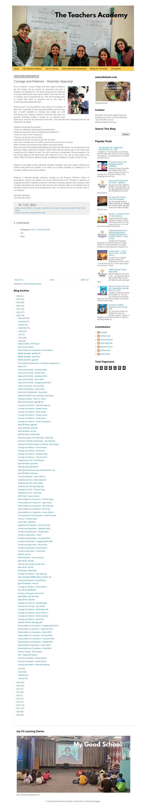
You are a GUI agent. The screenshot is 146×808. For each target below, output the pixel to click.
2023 (18, 306)
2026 (18, 296)
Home (16, 69)
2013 (18, 702)
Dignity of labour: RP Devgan (28, 344)
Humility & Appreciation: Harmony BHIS (32, 548)
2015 (18, 695)
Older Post (85, 280)
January (21, 678)
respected (64, 208)
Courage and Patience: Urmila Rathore (32, 587)
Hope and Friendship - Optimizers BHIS (32, 376)
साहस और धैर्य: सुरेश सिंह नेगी (27, 590)
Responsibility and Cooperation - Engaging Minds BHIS (38, 626)
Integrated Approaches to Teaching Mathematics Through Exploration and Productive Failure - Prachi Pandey (118, 235)
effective (30, 208)
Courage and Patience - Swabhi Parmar (32, 409)
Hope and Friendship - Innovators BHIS (32, 370)
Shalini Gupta (105, 354)
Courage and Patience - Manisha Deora (32, 415)
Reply (22, 236)
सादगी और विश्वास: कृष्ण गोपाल (28, 464)
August (21, 331)
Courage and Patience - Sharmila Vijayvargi (34, 405)
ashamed (23, 208)
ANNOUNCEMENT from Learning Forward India (35, 396)
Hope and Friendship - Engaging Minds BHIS (34, 383)
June (20, 338)
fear (52, 208)
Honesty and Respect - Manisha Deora (32, 658)
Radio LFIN (22, 366)
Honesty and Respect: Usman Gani (31, 593)
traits (83, 208)
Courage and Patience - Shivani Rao (31, 451)
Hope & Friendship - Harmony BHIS (31, 386)
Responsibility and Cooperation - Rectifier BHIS (35, 642)
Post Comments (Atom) (32, 284)
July (20, 334)
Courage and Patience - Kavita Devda (32, 418)
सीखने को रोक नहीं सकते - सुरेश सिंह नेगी (30, 402)
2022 (18, 309)
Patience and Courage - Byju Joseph (31, 606)
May (20, 341)
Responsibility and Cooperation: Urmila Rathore (35, 350)
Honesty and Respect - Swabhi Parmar (32, 661)
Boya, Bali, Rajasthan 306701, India (33, 212)
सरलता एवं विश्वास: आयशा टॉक (28, 428)
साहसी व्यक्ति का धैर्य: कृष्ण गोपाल (28, 597)
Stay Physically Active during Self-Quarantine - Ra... (37, 470)
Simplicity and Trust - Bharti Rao (30, 493)
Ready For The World (98, 69)
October (21, 325)
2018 (18, 686)
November (22, 322)
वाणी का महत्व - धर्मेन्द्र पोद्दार (26, 522)
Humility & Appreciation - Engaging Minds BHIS (35, 541)
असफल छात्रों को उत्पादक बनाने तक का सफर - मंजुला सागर (118, 182)
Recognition (116, 69)
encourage (37, 208)
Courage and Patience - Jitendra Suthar (32, 457)
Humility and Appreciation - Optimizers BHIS (34, 529)
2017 (18, 689)
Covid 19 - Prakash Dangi (27, 519)
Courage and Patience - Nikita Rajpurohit (33, 609)
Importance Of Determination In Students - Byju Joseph (38, 444)
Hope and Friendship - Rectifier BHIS (31, 373)
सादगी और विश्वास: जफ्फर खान (28, 473)
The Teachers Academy (32, 69)
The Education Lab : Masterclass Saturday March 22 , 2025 (111, 148)
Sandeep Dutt (105, 350)
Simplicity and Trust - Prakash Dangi (31, 490)
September (22, 328)
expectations (45, 208)
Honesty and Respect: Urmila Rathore (32, 580)
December (22, 318)
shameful (71, 208)
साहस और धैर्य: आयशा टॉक (26, 600)
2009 (18, 715)
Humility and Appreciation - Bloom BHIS (32, 545)
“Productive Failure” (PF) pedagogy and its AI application (117, 164)
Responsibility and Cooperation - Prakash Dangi (35, 499)
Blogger (97, 801)
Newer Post (19, 280)
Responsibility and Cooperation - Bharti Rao (34, 509)
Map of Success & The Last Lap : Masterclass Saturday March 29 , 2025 (118, 288)
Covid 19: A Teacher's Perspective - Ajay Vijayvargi (36, 441)
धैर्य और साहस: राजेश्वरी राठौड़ (27, 571)
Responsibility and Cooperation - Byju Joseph (34, 503)
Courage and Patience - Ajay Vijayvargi (32, 574)
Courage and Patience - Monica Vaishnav (33, 616)
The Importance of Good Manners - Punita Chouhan (37, 515)
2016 (18, 692)
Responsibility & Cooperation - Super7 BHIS (34, 645)
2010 (18, 712)
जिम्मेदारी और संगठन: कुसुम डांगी (28, 360)
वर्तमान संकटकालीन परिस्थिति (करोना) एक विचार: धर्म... (35, 577)
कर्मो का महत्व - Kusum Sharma (28, 496)
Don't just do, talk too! (26, 347)
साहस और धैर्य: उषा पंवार (25, 567)
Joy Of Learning (52, 69)
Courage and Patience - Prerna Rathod (32, 447)
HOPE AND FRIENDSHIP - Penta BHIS (32, 392)
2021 (18, 312)
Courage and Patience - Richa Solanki (32, 412)
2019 (18, 682)
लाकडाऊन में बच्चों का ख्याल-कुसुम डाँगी (30, 622)
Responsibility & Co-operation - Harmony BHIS (35, 635)
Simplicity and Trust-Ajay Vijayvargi (31, 486)
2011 (18, 708)
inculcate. (57, 208)
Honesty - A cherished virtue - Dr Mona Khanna (118, 215)
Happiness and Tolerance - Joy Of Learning (34, 525)
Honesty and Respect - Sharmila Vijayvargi (33, 665)
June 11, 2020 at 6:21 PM (40, 230)
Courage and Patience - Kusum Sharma (32, 613)
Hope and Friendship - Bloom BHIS (31, 379)
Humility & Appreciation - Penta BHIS (31, 551)
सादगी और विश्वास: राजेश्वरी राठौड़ (28, 434)
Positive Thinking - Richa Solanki (30, 652)
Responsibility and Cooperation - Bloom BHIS (34, 632)
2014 (18, 699)
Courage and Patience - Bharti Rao (31, 619)
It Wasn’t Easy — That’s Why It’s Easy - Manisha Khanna (117, 253)
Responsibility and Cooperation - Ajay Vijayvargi (35, 506)
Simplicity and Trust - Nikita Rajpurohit (32, 480)
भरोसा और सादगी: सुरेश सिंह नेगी (28, 467)
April (20, 669)
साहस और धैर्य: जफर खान (26, 561)
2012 (18, 705)
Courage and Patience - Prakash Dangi (32, 603)
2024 (18, 302)
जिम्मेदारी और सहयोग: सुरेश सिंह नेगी (29, 354)
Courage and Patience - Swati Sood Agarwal (34, 422)
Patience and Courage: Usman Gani (31, 564)
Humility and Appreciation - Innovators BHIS (34, 538)
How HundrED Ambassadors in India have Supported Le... (39, 363)
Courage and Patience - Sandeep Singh (32, 454)
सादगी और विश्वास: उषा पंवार (27, 431)
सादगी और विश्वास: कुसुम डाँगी (27, 425)
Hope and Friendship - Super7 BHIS (31, 389)
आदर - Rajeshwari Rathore (27, 655)
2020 (18, 315)
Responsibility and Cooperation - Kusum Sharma (36, 512)
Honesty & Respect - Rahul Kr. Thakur (32, 399)
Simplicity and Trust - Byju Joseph (30, 483)
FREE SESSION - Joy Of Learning (30, 558)
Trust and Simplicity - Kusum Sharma (31, 477)
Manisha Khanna (106, 347)
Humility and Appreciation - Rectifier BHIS (33, 532)
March (20, 672)
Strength (78, 208)
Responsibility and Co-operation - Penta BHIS (34, 648)
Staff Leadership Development (74, 69)
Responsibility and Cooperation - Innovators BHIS (36, 639)
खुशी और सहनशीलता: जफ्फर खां (28, 584)
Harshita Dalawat (106, 340)
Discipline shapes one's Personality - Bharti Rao (35, 438)
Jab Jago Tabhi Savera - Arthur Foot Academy (117, 198)
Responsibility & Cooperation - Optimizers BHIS (35, 629)
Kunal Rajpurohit (106, 343)
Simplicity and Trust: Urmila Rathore (31, 460)
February (21, 675)
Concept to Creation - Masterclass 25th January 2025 (117, 307)
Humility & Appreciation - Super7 (30, 535)
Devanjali (103, 332)
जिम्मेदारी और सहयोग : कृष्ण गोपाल (29, 357)
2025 (18, 299)
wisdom (17, 210)
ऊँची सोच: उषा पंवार (24, 554)
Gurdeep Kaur (105, 336)
